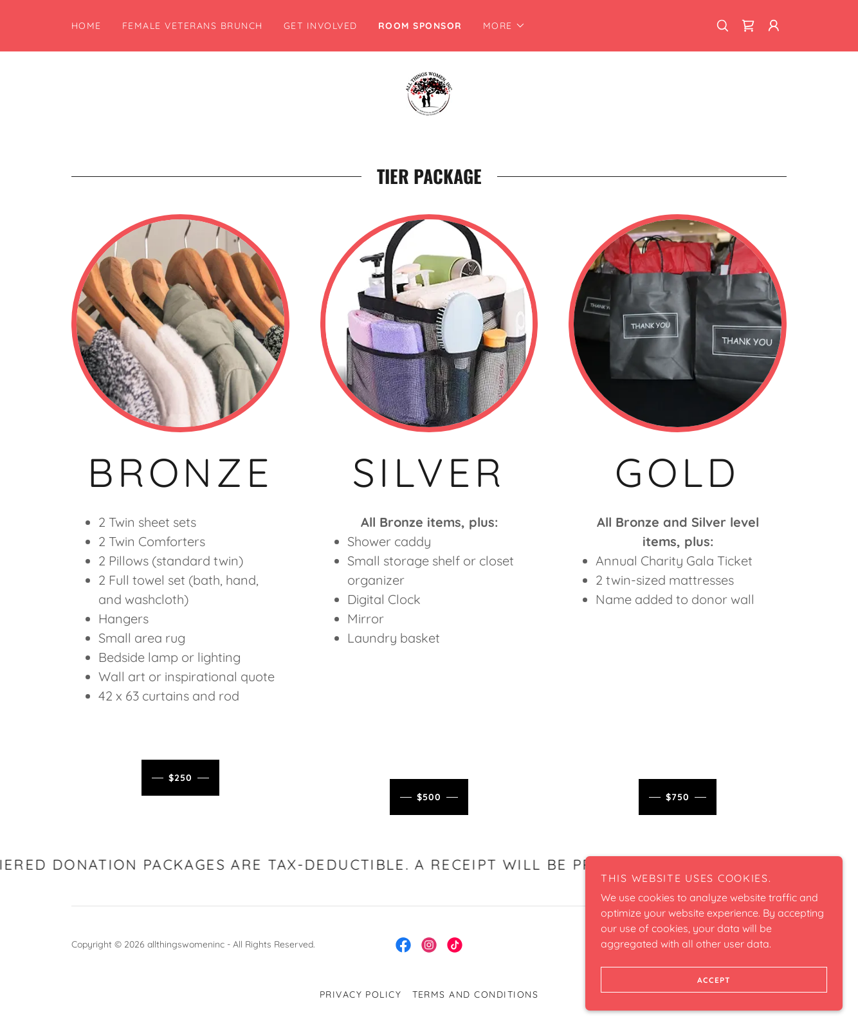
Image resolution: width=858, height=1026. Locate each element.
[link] (748, 26)
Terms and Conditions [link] (475, 994)
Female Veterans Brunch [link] (192, 26)
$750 (677, 797)
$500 (429, 797)
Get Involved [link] (321, 26)
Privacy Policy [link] (361, 994)
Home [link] (86, 26)
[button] (504, 25)
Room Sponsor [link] (420, 26)
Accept (666, 980)
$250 (180, 777)
